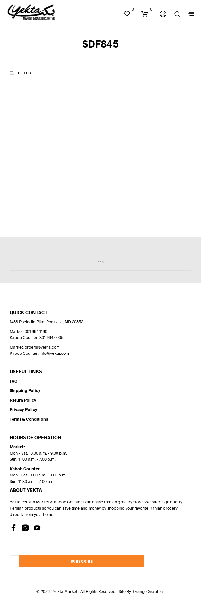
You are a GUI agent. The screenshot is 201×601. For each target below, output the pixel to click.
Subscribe (82, 561)
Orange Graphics (148, 591)
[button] (128, 9)
